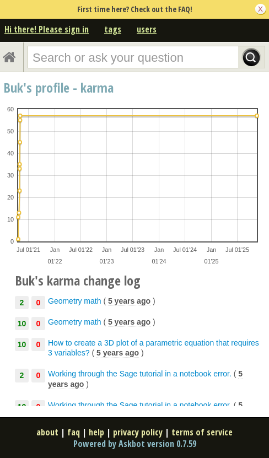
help (96, 432)
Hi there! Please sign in (46, 29)
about (47, 432)
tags (112, 29)
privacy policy (138, 432)
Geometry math (74, 301)
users (147, 29)
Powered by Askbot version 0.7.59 (134, 444)
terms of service (202, 432)
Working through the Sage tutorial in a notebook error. (140, 373)
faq (73, 432)
